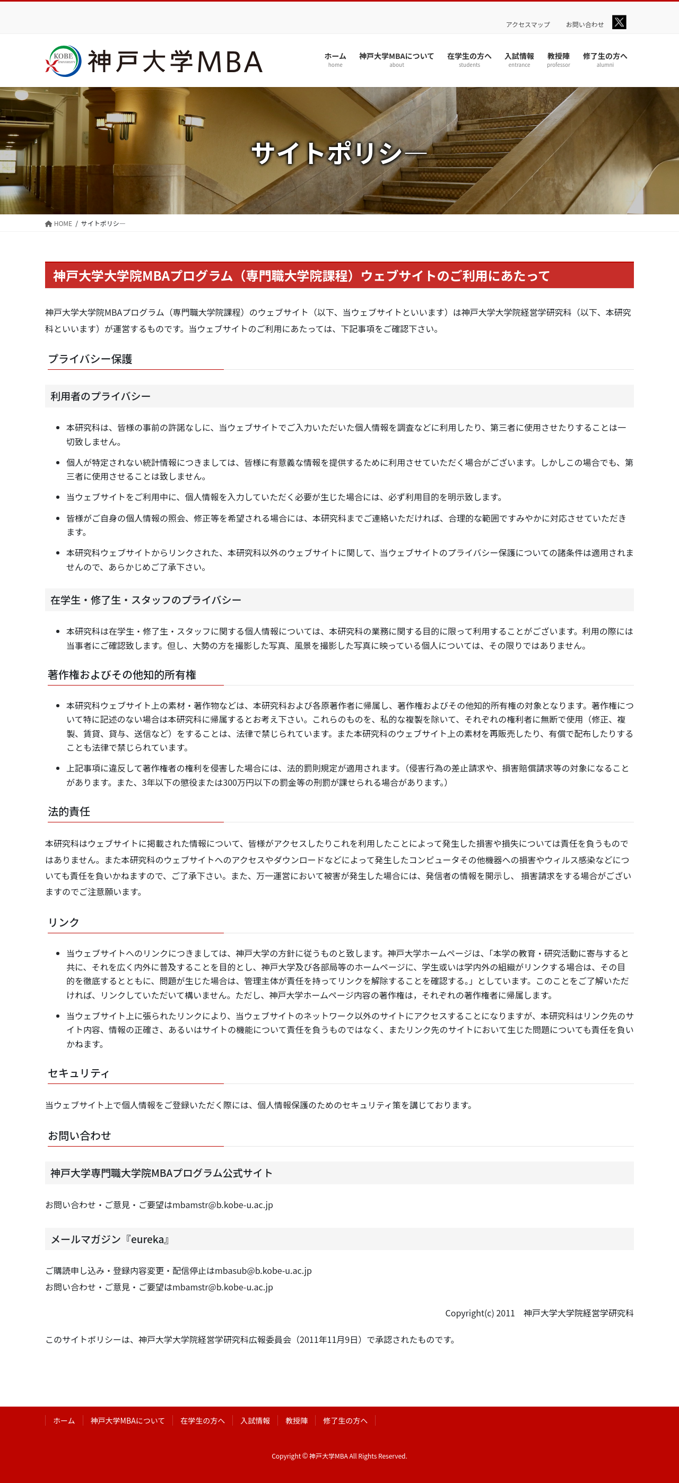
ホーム (64, 1420)
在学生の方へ (202, 1420)
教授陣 (296, 1420)
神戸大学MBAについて (128, 1420)
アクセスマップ (528, 24)
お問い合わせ (585, 24)
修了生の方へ (345, 1420)
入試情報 (255, 1420)
